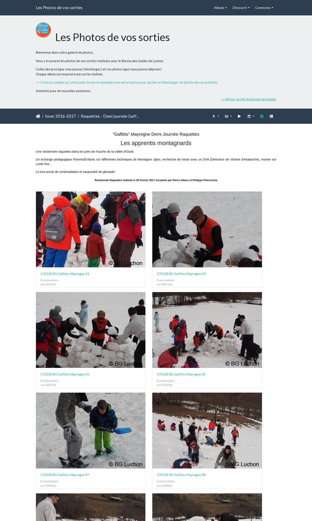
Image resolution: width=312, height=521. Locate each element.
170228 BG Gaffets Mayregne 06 (249, 236)
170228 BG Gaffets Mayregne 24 (187, 487)
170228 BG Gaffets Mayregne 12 (63, 361)
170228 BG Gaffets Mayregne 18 (187, 424)
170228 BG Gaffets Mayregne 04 (125, 236)
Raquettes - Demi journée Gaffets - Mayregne (111, 116)
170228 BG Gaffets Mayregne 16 (63, 424)
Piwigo (166, 512)
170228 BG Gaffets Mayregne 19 (249, 424)
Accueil (38, 116)
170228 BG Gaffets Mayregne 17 (125, 424)
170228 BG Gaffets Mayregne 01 (63, 236)
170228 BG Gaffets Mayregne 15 (249, 361)
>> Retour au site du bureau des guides (248, 99)
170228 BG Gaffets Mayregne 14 (187, 361)
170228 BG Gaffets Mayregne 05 (187, 236)
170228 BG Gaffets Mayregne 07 (63, 299)
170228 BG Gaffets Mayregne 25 (249, 487)
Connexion (263, 8)
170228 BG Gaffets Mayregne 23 (125, 487)
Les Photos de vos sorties (59, 7)
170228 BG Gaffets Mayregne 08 (125, 299)
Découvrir (239, 8)
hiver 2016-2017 (60, 116)
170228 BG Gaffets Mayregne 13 (125, 361)
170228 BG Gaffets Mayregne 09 (187, 299)
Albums (219, 8)
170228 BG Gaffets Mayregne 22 (63, 487)
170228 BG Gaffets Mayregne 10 (249, 299)
